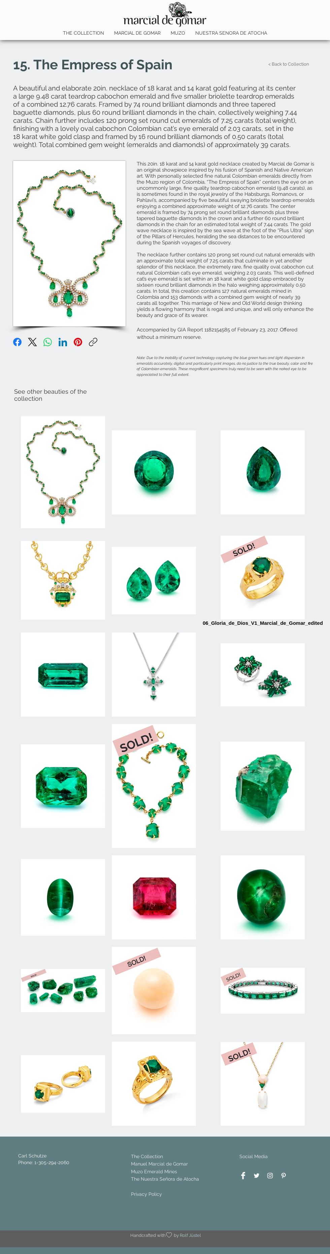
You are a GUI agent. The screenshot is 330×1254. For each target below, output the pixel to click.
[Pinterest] (78, 342)
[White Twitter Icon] (256, 1175)
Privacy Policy (146, 1194)
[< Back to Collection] (288, 64)
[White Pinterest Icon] (283, 1175)
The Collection (147, 1156)
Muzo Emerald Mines (154, 1171)
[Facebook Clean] (243, 1175)
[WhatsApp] (47, 342)
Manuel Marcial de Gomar (159, 1164)
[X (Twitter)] (32, 342)
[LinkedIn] (63, 342)
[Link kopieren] (93, 342)
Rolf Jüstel (190, 1235)
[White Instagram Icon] (270, 1175)
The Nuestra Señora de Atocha (165, 1179)
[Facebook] (17, 342)
